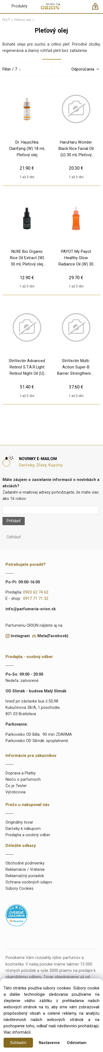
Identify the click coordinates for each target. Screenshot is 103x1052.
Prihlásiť (14, 521)
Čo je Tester (16, 786)
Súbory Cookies (19, 888)
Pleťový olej (22, 20)
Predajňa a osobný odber (27, 835)
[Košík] (98, 9)
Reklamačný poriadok (24, 876)
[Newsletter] (50, 510)
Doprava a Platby (20, 773)
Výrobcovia (15, 792)
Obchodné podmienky (24, 863)
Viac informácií (17, 1032)
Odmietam (77, 1042)
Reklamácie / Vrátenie (25, 869)
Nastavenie (49, 1042)
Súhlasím (18, 1042)
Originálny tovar (19, 822)
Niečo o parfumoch (23, 779)
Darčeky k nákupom (23, 828)
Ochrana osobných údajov (28, 882)
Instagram (20, 636)
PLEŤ (6, 20)
